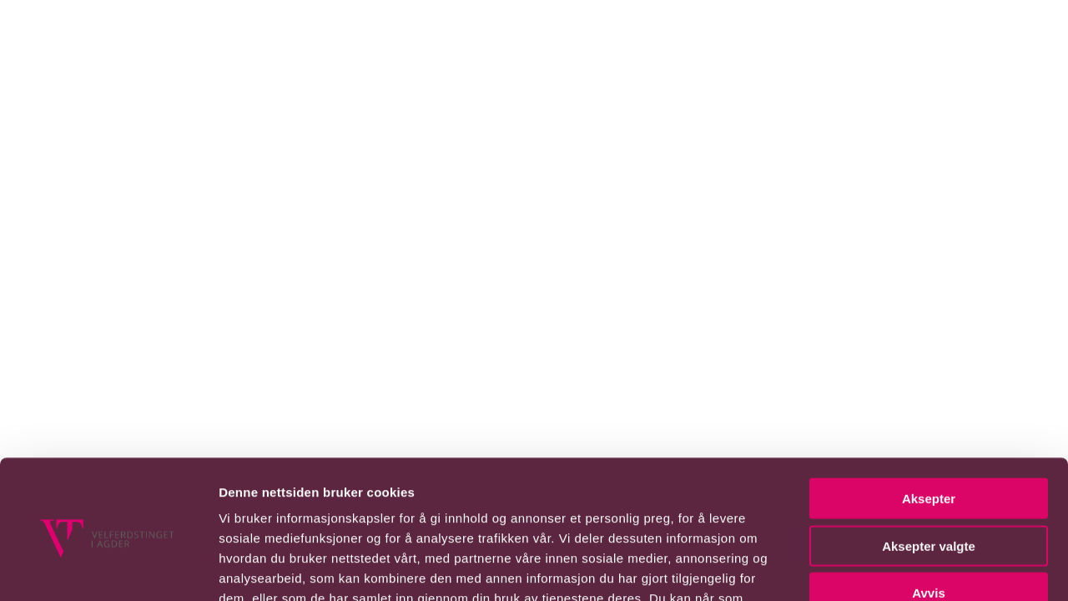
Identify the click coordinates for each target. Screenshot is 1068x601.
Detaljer (888, 568)
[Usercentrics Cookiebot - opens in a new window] (108, 555)
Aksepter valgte (928, 408)
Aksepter (928, 360)
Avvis (928, 454)
